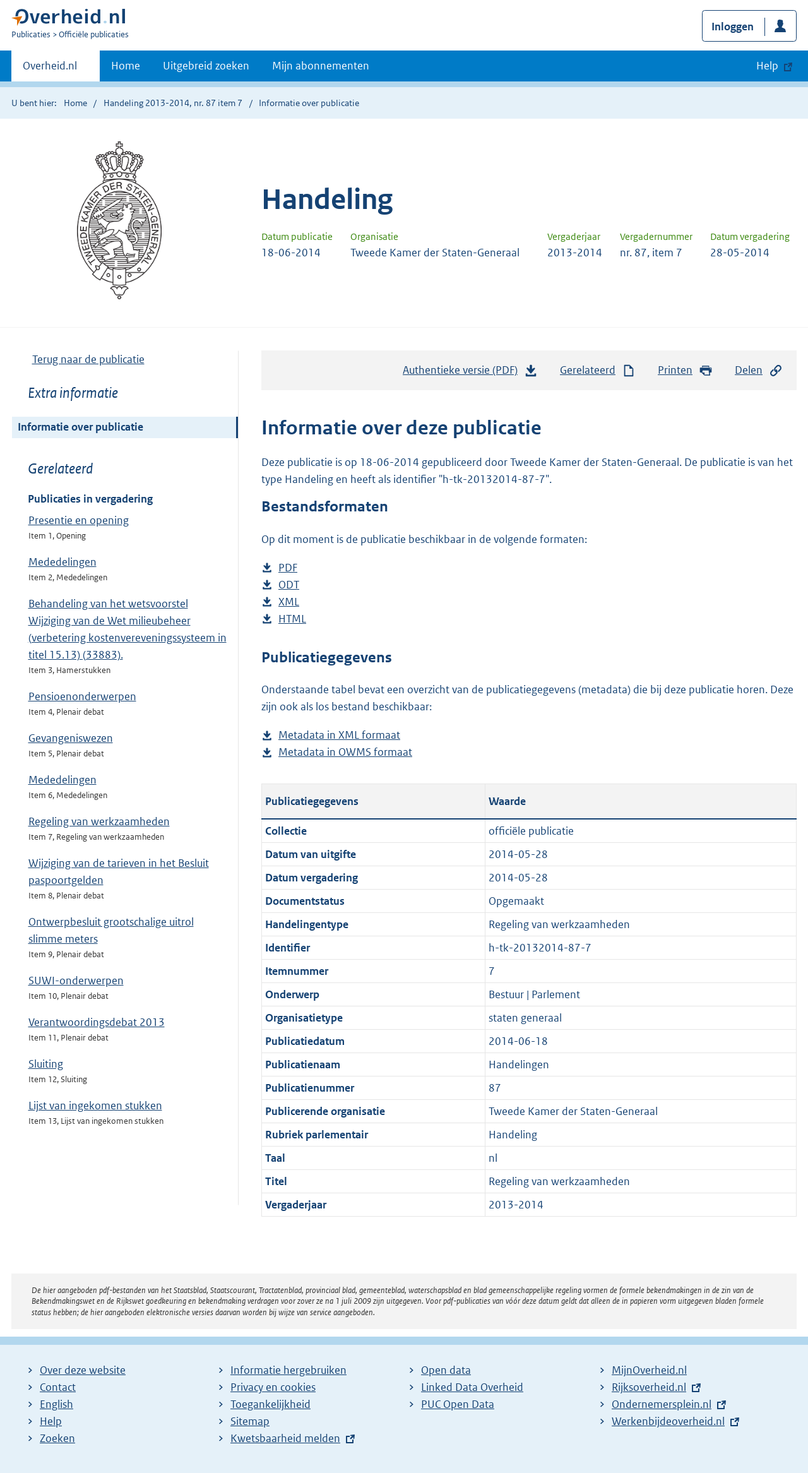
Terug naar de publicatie (88, 359)
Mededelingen (62, 562)
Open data (446, 1370)
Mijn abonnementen (320, 66)
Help (51, 1421)
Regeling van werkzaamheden (99, 821)
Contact (58, 1387)
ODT (288, 584)
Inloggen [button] (732, 26)
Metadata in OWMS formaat (345, 752)
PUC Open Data (457, 1404)
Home (125, 66)
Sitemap (250, 1421)
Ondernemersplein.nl (661, 1404)
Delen (759, 370)
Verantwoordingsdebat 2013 (96, 1022)
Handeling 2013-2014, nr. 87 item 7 (173, 103)
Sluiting (45, 1064)
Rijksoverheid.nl (649, 1387)
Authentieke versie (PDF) (470, 373)
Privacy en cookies (273, 1387)
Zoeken (57, 1438)
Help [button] (767, 66)
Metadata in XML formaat (339, 735)
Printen (685, 370)
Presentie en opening (78, 520)
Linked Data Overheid (472, 1387)
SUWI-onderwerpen (76, 980)
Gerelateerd (598, 370)
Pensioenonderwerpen (82, 696)
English (56, 1404)
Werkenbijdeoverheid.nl (668, 1421)
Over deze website (83, 1370)
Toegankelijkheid (270, 1404)
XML (288, 602)
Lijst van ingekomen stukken (95, 1105)
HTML (292, 619)
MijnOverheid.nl (649, 1370)
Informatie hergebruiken (288, 1370)
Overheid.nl (50, 69)
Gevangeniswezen (70, 738)
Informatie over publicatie (80, 427)
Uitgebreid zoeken (206, 66)
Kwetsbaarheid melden (285, 1438)
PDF (287, 567)
